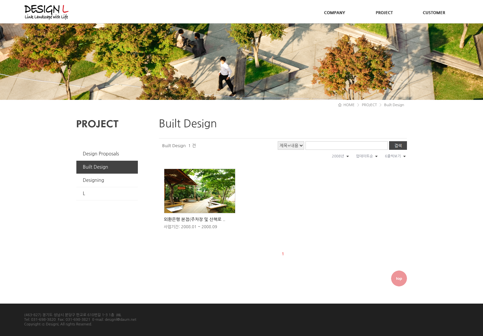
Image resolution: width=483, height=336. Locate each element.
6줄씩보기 (393, 156)
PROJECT (369, 105)
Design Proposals (101, 153)
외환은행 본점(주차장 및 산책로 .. (194, 219)
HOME (346, 105)
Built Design (95, 167)
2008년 (338, 156)
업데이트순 (364, 156)
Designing (93, 180)
